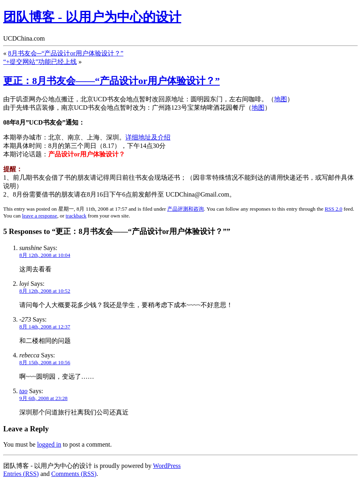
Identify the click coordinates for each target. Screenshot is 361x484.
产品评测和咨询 (185, 209)
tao (23, 391)
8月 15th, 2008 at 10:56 (44, 362)
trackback (76, 216)
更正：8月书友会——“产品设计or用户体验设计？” (111, 81)
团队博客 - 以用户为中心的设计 (92, 17)
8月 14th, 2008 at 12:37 (44, 327)
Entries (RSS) (21, 473)
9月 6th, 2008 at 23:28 (43, 398)
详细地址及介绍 (147, 137)
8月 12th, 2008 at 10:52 (44, 291)
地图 (280, 99)
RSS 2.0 (334, 209)
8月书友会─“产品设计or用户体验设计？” (65, 53)
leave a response (39, 216)
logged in (49, 444)
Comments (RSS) (73, 473)
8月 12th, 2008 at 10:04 (44, 255)
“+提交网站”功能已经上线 (40, 61)
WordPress (167, 465)
